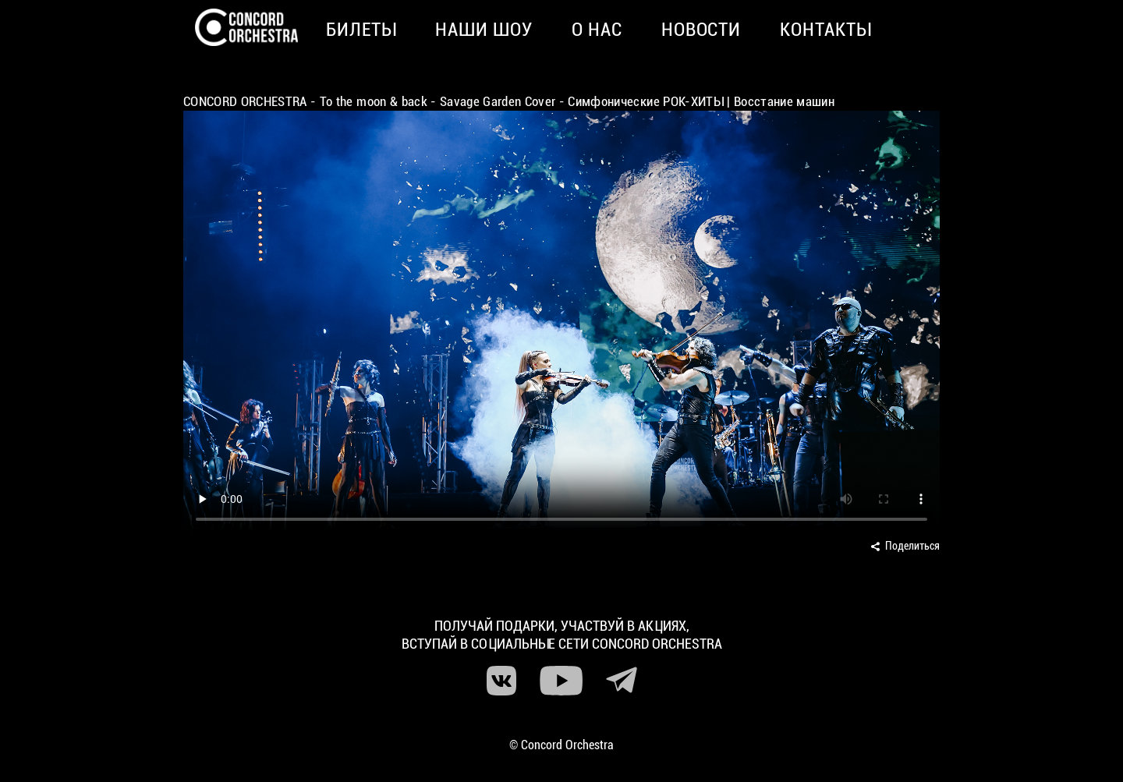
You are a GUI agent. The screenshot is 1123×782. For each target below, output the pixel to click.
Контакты (825, 30)
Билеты (361, 30)
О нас (597, 30)
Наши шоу (484, 30)
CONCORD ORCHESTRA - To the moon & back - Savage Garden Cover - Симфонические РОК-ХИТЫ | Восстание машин (508, 101)
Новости (701, 30)
